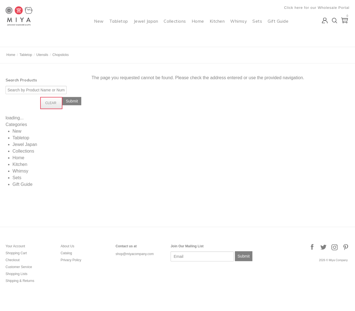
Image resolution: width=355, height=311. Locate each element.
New (99, 26)
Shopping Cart (16, 253)
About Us (67, 246)
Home (198, 26)
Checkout (13, 260)
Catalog (66, 253)
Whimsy (238, 26)
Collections (175, 26)
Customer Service (19, 267)
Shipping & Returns (20, 281)
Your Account (15, 246)
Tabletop (118, 26)
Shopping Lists (16, 274)
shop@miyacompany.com (135, 254)
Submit (244, 256)
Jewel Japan (146, 26)
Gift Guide (278, 26)
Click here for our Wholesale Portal (316, 8)
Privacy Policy (70, 260)
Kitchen (217, 26)
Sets (257, 26)
